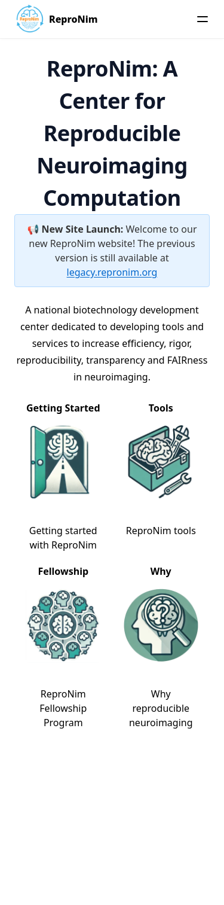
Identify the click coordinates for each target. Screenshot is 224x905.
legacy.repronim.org (112, 272)
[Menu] (202, 19)
